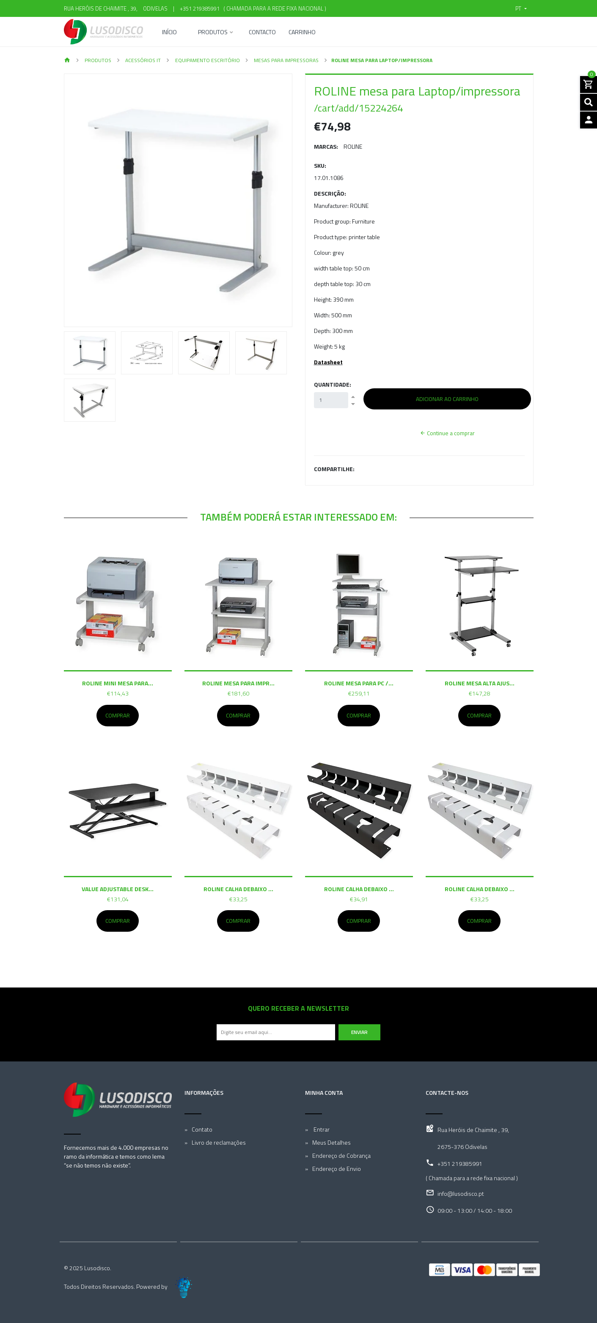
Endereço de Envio (336, 1168)
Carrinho (302, 32)
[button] (521, 8)
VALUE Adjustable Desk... (118, 888)
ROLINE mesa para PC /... (358, 683)
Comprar (117, 715)
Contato (202, 1129)
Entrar (321, 1129)
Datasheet (328, 361)
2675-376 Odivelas (462, 1146)
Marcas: (326, 146)
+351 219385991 (200, 8)
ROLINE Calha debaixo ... (238, 888)
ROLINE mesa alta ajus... (479, 683)
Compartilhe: (334, 468)
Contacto (262, 32)
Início (169, 32)
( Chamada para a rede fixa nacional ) (273, 8)
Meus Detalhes (331, 1142)
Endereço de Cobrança (341, 1155)
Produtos (213, 32)
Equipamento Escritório (207, 60)
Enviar (359, 1032)
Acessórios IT (142, 60)
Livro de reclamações (219, 1142)
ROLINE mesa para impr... (238, 683)
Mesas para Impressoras (286, 60)
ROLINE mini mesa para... (117, 683)
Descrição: (330, 193)
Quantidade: (332, 384)
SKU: (320, 165)
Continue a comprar (447, 433)
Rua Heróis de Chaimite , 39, (473, 1129)
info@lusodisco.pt (460, 1193)
